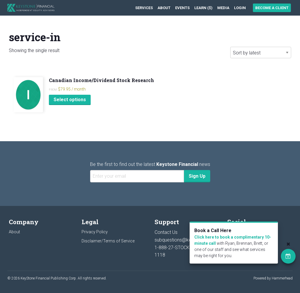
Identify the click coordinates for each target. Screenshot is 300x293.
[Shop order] (260, 52)
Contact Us (166, 232)
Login (240, 8)
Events (182, 8)
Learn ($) (203, 8)
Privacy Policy (95, 231)
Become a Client (272, 8)
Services (144, 8)
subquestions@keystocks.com (187, 240)
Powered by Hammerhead (273, 278)
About (164, 8)
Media (223, 8)
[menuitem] (144, 8)
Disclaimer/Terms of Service (108, 241)
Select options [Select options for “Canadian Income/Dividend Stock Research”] (70, 99)
